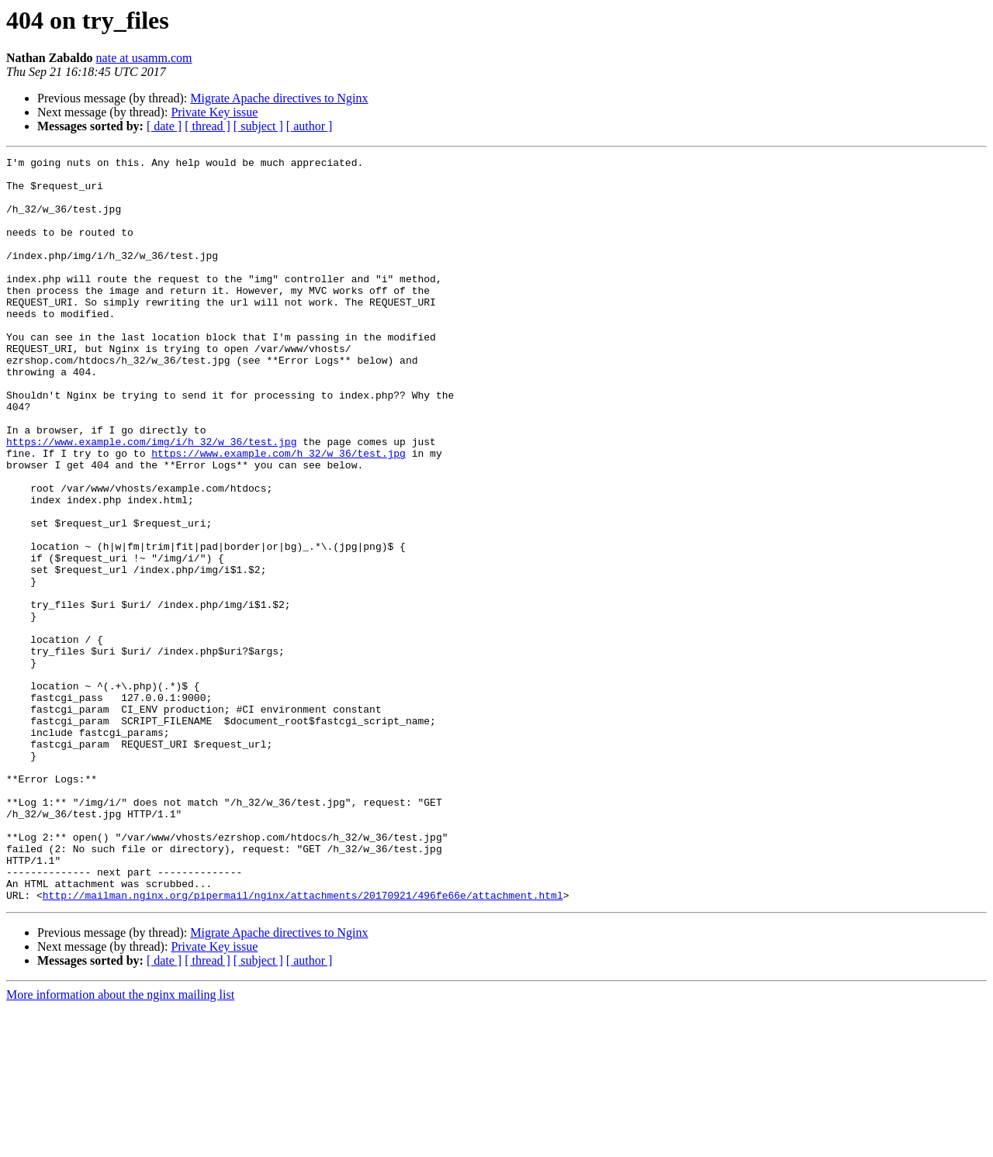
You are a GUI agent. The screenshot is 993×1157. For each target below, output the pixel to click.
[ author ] (309, 126)
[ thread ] (207, 126)
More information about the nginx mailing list (120, 1143)
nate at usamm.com (144, 57)
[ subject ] (258, 126)
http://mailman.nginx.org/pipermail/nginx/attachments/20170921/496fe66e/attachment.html (303, 1044)
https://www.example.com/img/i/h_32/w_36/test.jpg (151, 499)
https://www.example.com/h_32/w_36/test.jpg (278, 513)
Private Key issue (214, 112)
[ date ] (164, 126)
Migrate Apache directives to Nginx (279, 98)
